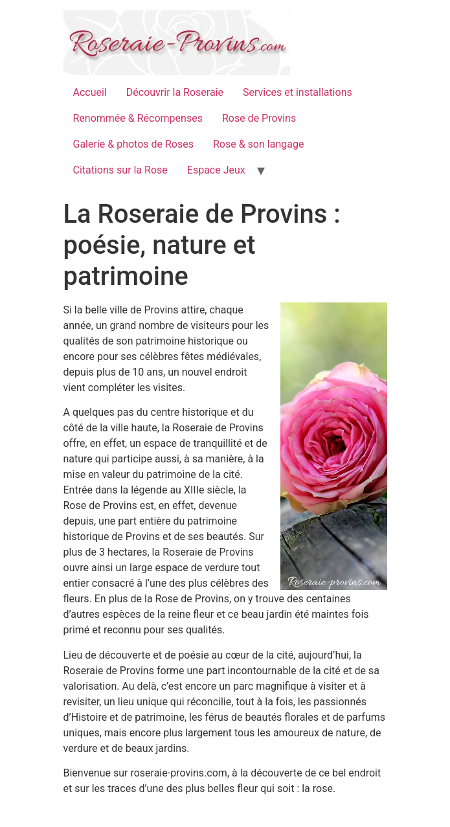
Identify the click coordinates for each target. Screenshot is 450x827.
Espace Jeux (216, 170)
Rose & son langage (258, 144)
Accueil (90, 92)
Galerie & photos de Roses (133, 144)
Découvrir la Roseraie (174, 92)
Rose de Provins (259, 118)
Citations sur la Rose (120, 170)
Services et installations (297, 92)
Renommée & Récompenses (138, 118)
